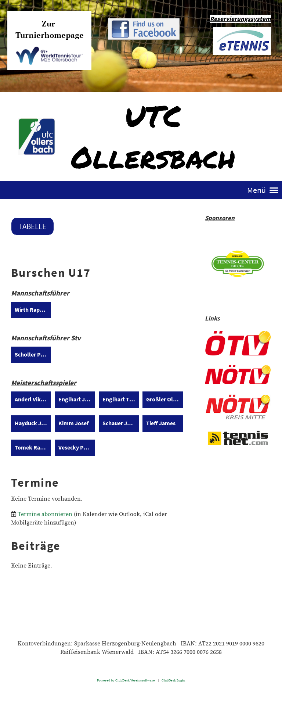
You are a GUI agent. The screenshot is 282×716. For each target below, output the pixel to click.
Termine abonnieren (45, 514)
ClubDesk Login (173, 680)
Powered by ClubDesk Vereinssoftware (126, 680)
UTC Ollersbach (153, 136)
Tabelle (32, 226)
